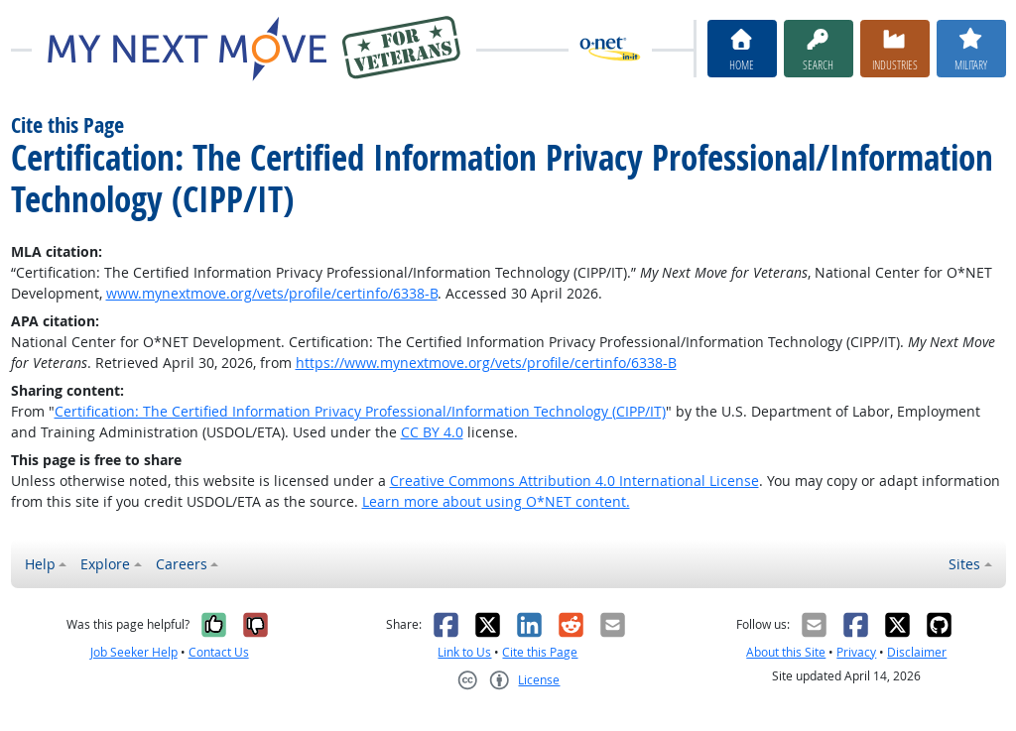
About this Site (786, 652)
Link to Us (464, 652)
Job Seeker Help (134, 652)
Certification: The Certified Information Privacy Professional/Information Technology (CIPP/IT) (360, 411)
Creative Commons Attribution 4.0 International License (574, 480)
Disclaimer (917, 652)
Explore (105, 563)
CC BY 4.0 (432, 432)
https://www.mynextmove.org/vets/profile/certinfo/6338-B (486, 362)
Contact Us (219, 652)
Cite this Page (539, 652)
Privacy (856, 652)
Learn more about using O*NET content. (496, 501)
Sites (964, 563)
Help (40, 563)
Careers (181, 563)
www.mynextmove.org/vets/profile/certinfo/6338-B (272, 293)
